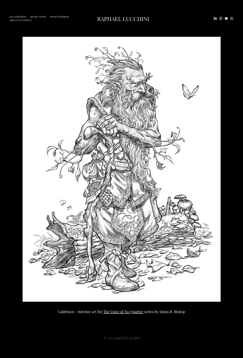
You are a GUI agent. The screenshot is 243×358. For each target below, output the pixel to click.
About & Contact (21, 20)
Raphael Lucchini (123, 18)
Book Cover (38, 16)
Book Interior (59, 16)
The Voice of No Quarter (123, 311)
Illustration (18, 16)
